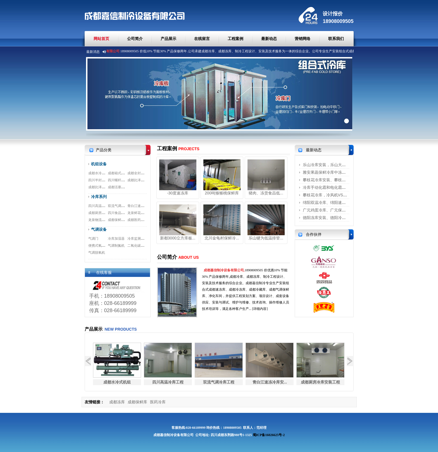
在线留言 (202, 38)
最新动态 (269, 38)
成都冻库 (117, 402)
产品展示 (168, 38)
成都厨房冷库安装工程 (105, 213)
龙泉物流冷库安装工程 (105, 220)
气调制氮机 (116, 246)
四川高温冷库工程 (101, 206)
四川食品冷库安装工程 (124, 213)
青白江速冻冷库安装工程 (145, 206)
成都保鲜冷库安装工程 (124, 220)
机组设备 (99, 164)
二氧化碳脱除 (137, 246)
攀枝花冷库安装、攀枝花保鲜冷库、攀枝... (340, 180)
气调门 (93, 239)
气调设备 (99, 229)
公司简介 (135, 38)
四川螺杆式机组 (119, 180)
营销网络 (302, 38)
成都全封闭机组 (139, 173)
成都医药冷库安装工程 (144, 220)
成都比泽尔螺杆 (139, 180)
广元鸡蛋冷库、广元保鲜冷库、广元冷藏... (340, 210)
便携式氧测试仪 (100, 246)
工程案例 (235, 38)
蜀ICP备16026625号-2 (269, 435)
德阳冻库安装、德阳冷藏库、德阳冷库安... (340, 217)
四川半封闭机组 (100, 180)
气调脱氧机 (96, 253)
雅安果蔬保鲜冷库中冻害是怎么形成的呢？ (340, 172)
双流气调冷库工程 (121, 206)
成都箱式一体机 (119, 173)
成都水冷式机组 (100, 173)
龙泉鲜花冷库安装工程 (144, 213)
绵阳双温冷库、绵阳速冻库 (326, 202)
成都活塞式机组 (119, 187)
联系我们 (336, 38)
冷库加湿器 (116, 239)
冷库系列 (99, 196)
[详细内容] (260, 309)
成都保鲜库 (137, 402)
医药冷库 (158, 402)
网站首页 (101, 38)
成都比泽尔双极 (100, 187)
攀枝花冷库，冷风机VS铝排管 (329, 195)
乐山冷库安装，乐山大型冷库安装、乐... (338, 165)
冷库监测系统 (137, 239)
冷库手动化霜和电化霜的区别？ (330, 187)
